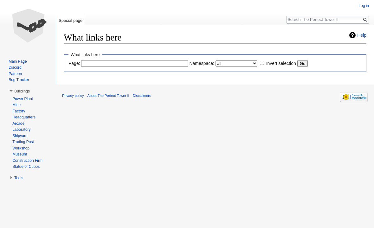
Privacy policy (73, 96)
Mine (16, 105)
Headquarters (23, 117)
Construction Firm (27, 160)
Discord (15, 67)
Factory (18, 111)
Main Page (18, 61)
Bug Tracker (19, 80)
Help (361, 35)
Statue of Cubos (26, 166)
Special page (70, 20)
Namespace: (201, 63)
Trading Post (23, 142)
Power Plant (22, 99)
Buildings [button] (22, 91)
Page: (74, 63)
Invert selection (281, 63)
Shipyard (19, 136)
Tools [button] (18, 178)
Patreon (15, 74)
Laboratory (21, 129)
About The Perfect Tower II (108, 96)
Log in (363, 5)
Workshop (20, 148)
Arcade (18, 123)
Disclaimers (142, 96)
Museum (19, 154)
